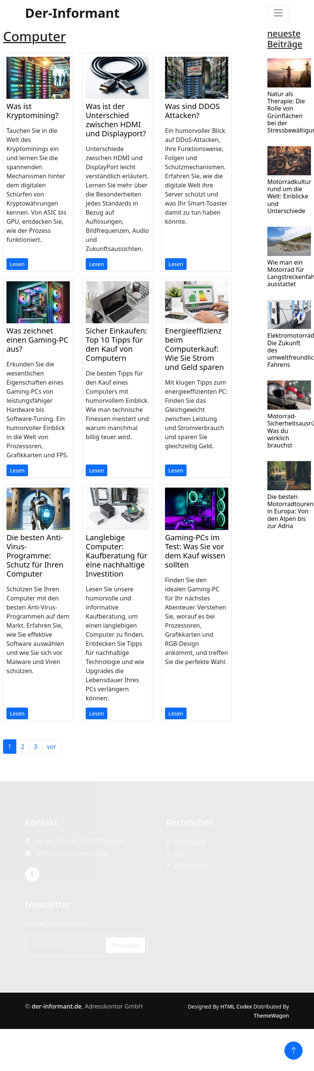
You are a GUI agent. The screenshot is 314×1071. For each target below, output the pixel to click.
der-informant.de (56, 1006)
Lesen (17, 264)
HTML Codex (236, 1006)
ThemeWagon (271, 1015)
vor (51, 746)
